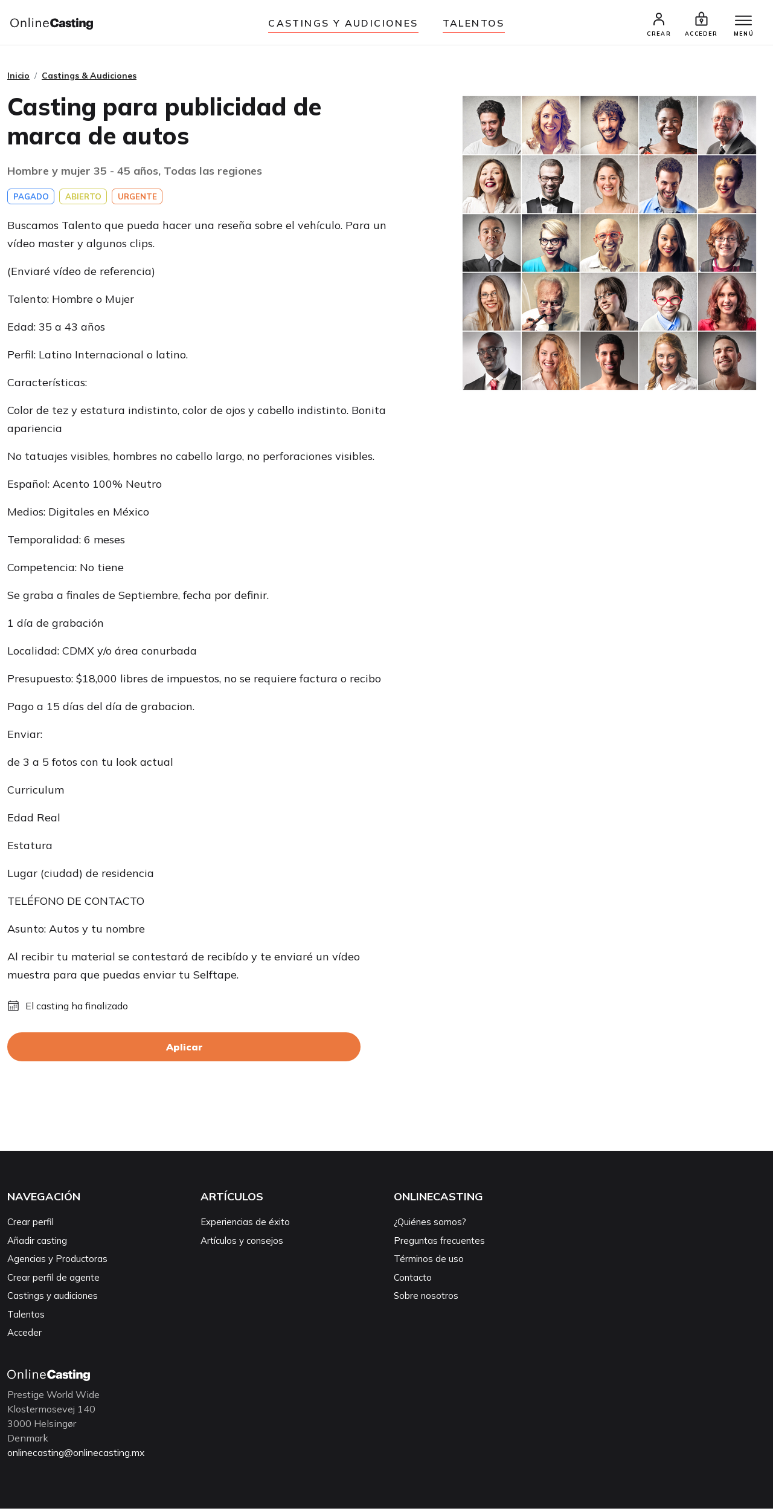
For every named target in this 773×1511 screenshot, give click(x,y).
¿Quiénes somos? (430, 1224)
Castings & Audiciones (89, 78)
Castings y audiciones (343, 23)
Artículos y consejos (241, 1243)
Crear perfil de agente (53, 1280)
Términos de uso (429, 1261)
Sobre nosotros (426, 1298)
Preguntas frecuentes (439, 1243)
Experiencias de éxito (245, 1224)
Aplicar (184, 1049)
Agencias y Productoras (57, 1261)
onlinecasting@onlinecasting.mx (80, 1455)
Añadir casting (37, 1243)
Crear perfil (30, 1224)
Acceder (24, 1335)
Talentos (474, 23)
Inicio (18, 78)
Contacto (413, 1280)
